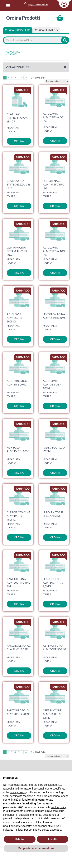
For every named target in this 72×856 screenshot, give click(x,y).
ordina (19, 141)
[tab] (46, 30)
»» (26, 77)
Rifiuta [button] (19, 839)
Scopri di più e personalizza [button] (36, 848)
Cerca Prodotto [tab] (17, 30)
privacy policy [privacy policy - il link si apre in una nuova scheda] (17, 792)
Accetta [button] (52, 839)
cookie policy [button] (58, 807)
